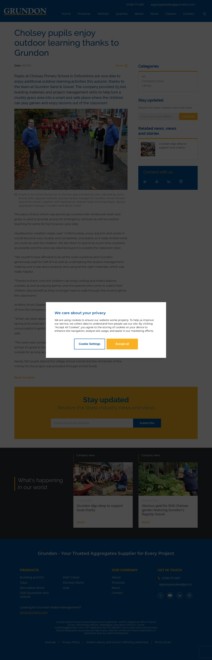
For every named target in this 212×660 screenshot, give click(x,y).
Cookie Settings (89, 343)
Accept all (122, 343)
